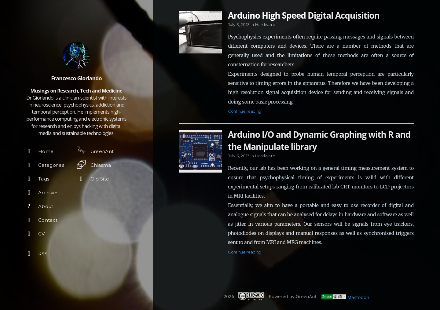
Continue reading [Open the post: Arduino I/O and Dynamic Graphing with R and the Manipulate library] (244, 252)
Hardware (265, 24)
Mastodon (358, 297)
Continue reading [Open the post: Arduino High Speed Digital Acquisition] (244, 111)
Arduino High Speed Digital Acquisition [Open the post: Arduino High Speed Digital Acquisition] (304, 15)
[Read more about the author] (76, 55)
